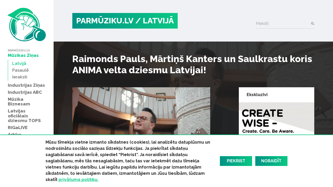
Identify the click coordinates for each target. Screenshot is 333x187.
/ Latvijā (154, 20)
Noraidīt (271, 160)
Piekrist (236, 160)
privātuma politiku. (78, 179)
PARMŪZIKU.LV (104, 20)
